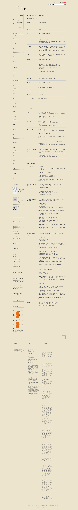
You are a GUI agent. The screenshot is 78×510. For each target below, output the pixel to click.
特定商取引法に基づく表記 (54, 505)
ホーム (16, 505)
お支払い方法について (38, 505)
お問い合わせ (25, 505)
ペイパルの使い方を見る (42, 139)
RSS (59, 505)
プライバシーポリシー (31, 505)
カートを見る (63, 2)
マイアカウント (55, 2)
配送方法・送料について (46, 505)
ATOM (62, 505)
